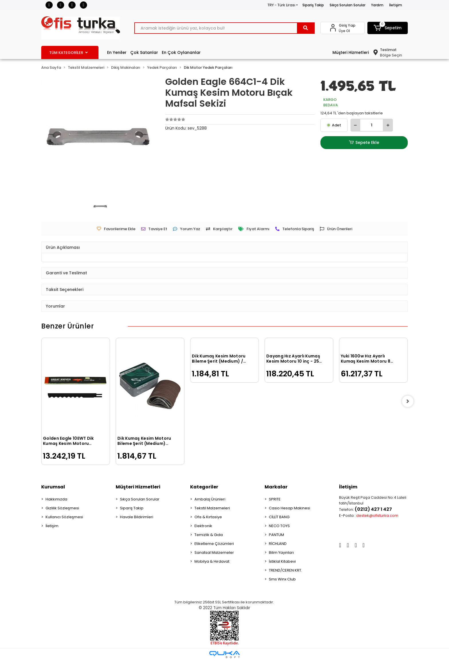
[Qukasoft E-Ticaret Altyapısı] (224, 654)
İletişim (395, 5)
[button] (387, 28)
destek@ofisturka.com (377, 515)
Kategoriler (204, 487)
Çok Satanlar (144, 52)
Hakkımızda (56, 499)
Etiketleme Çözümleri (214, 543)
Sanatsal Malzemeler (214, 552)
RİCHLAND (278, 543)
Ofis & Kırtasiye (208, 517)
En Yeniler (117, 52)
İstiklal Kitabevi (282, 561)
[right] (408, 401)
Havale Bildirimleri (136, 517)
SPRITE (275, 499)
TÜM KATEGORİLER (68, 52)
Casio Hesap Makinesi (289, 508)
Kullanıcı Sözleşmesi (64, 517)
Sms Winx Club (282, 579)
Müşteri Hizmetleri (350, 52)
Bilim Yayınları (281, 552)
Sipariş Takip (313, 5)
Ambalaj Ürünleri (209, 499)
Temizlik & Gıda (208, 534)
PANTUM (276, 534)
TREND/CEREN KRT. (285, 570)
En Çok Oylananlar (181, 52)
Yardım (377, 5)
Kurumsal (53, 487)
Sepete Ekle (364, 143)
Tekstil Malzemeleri (212, 508)
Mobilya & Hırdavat (211, 561)
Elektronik (203, 526)
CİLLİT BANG (279, 517)
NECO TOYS (279, 526)
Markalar (276, 487)
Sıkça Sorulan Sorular (347, 5)
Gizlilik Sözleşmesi (62, 508)
